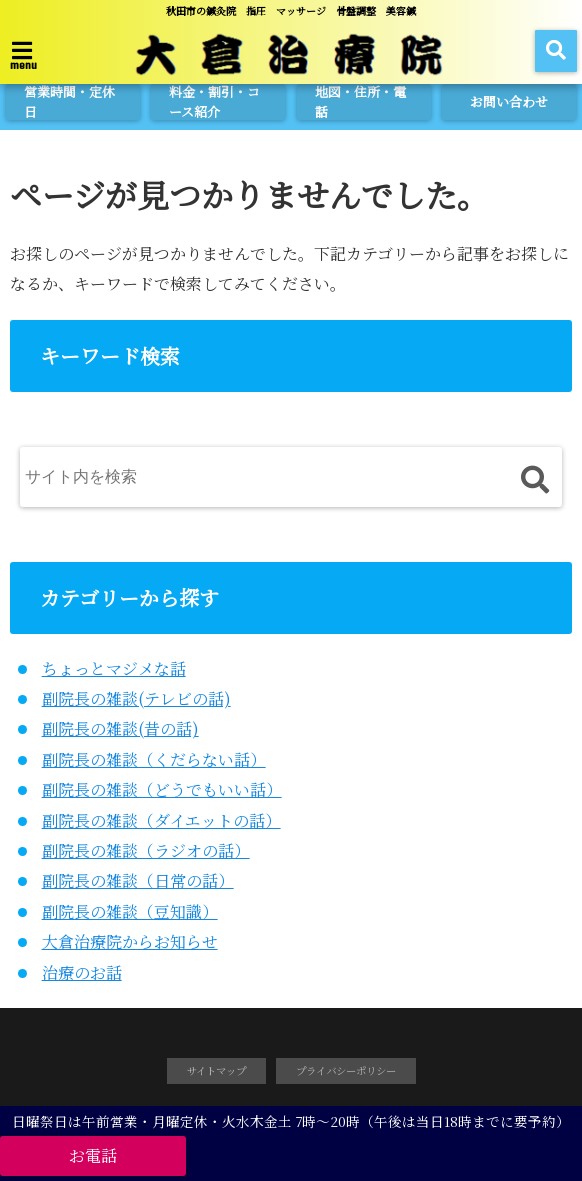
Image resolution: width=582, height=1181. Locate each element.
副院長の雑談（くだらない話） (154, 759)
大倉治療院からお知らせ (130, 941)
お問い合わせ (509, 101)
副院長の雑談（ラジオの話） (146, 850)
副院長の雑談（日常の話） (138, 880)
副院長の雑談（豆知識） (130, 911)
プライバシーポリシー (346, 1070)
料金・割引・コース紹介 (214, 102)
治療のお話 (82, 972)
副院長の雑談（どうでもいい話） (162, 789)
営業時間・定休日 (69, 102)
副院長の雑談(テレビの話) (136, 698)
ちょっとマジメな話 (114, 668)
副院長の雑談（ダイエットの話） (161, 820)
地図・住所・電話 (360, 102)
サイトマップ (216, 1070)
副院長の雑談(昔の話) (120, 728)
